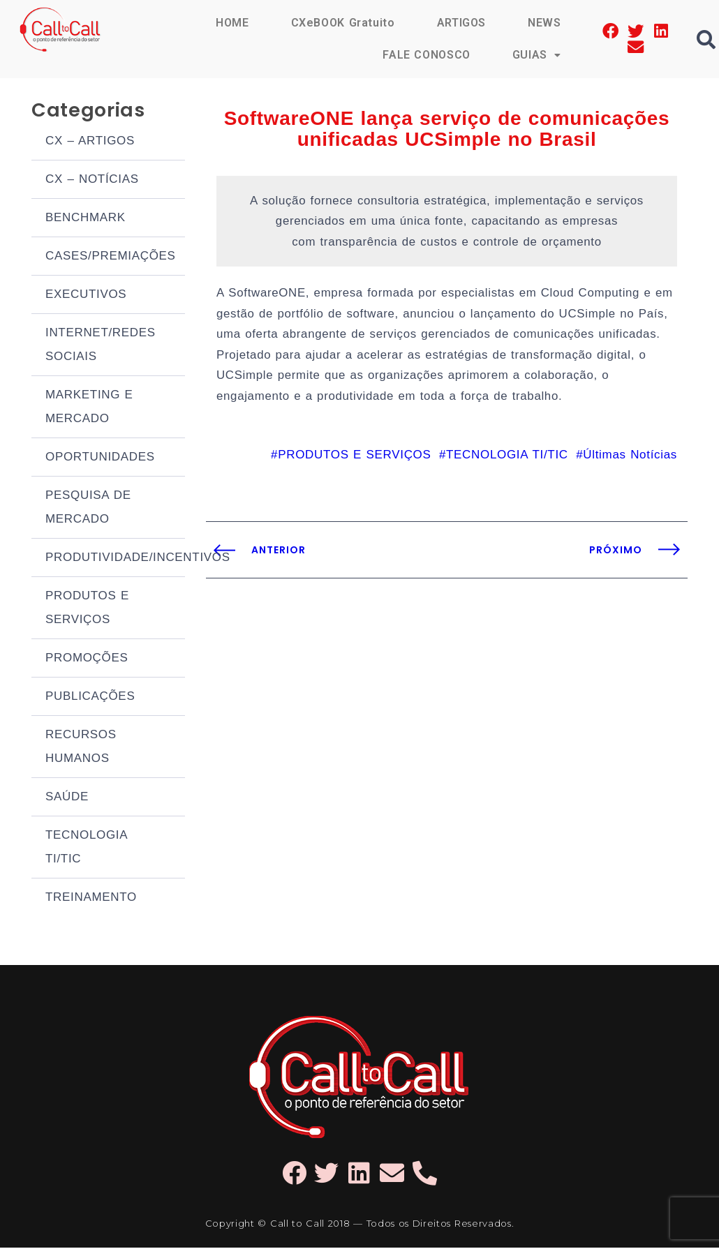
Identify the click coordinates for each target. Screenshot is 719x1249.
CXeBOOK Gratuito (342, 22)
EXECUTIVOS (85, 295)
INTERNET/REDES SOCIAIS (100, 345)
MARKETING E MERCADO (89, 407)
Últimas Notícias (630, 459)
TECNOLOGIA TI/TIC (86, 848)
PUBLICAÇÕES (90, 697)
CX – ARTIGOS (90, 142)
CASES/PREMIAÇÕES (110, 257)
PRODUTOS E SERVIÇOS (87, 608)
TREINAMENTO (91, 898)
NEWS (544, 22)
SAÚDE (67, 798)
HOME (232, 22)
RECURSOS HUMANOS (81, 747)
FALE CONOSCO (426, 54)
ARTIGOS (461, 22)
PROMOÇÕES (86, 659)
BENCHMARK (85, 218)
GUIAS (536, 54)
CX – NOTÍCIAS (92, 180)
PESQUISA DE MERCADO (88, 508)
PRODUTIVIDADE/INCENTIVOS (115, 558)
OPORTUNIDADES (100, 458)
